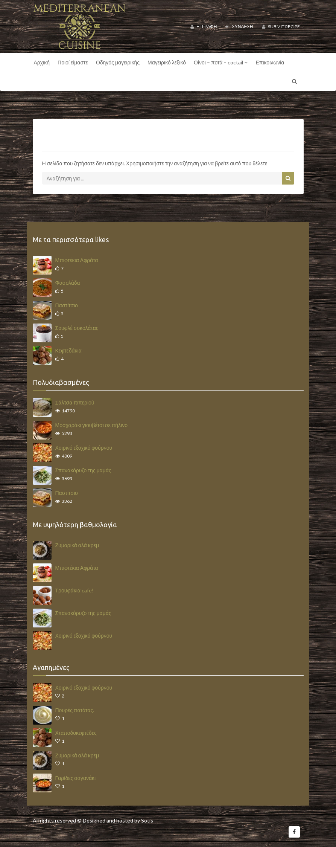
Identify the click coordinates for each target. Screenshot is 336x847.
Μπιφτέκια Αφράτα (76, 260)
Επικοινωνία (269, 62)
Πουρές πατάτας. (74, 710)
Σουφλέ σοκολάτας (77, 328)
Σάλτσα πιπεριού (74, 402)
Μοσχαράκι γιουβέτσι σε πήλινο (91, 425)
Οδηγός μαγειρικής (118, 62)
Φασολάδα (67, 282)
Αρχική (42, 62)
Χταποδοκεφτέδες (76, 732)
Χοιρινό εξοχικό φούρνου (84, 447)
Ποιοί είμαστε (73, 62)
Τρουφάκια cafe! (74, 590)
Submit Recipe (281, 26)
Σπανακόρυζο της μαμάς (83, 470)
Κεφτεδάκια (68, 350)
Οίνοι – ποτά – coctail (221, 62)
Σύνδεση (239, 26)
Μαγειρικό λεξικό (166, 62)
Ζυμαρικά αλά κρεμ (77, 545)
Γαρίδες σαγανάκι (75, 778)
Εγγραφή (203, 26)
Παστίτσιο (66, 305)
